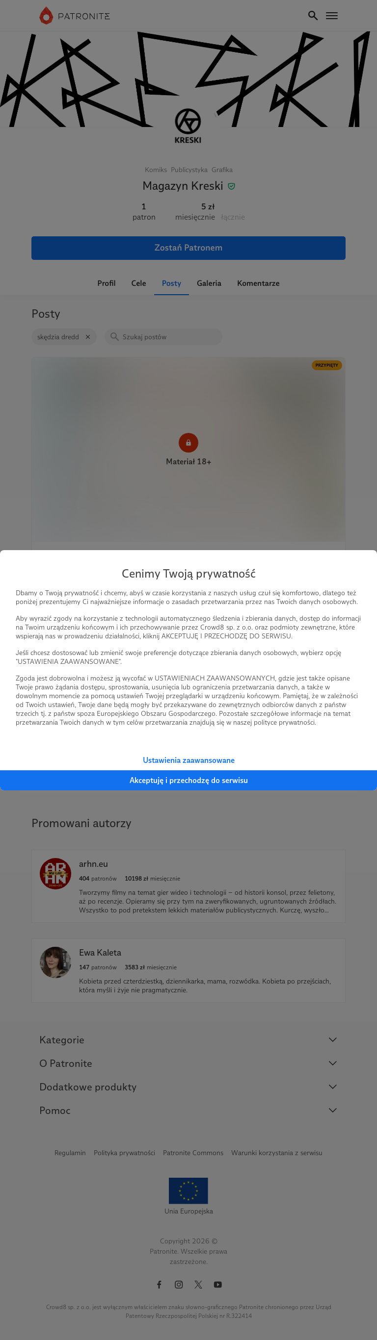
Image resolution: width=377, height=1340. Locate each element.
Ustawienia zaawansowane (189, 760)
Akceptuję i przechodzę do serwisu (189, 780)
